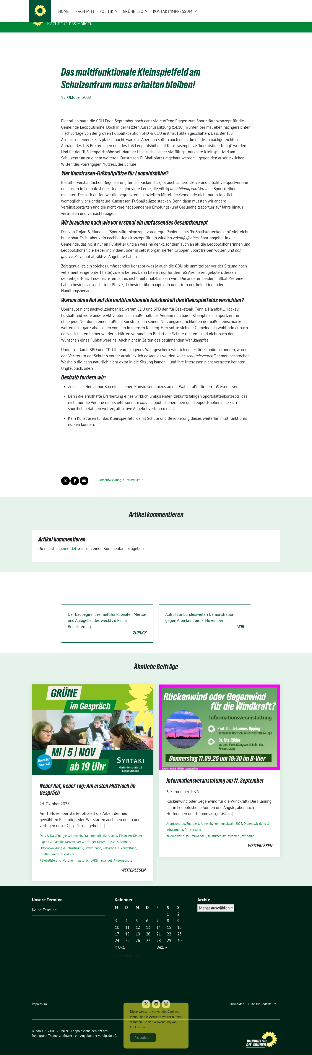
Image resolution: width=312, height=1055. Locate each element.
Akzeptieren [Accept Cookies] (143, 1038)
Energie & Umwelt (69, 829)
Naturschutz (123, 854)
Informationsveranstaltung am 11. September (215, 775)
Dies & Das (47, 829)
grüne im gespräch (77, 854)
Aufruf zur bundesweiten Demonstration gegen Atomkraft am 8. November (204, 614)
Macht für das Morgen (70, 23)
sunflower (65, 1029)
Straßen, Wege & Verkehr (57, 847)
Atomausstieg (175, 817)
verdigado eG (107, 1029)
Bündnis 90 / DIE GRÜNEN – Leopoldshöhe (93, 17)
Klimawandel (103, 854)
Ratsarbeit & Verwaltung (119, 841)
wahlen (234, 829)
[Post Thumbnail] (92, 722)
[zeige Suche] (272, 4)
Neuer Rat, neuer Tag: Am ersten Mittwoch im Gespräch (88, 783)
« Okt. (120, 940)
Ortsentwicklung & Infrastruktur (121, 473)
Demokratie (176, 829)
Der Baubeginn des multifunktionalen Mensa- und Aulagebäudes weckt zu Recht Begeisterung (107, 617)
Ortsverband (92, 841)
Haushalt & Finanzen (117, 829)
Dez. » (161, 940)
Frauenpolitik (92, 829)
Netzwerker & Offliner (80, 835)
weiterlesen (133, 863)
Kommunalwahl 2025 (227, 817)
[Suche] (266, 4)
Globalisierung (51, 854)
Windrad (248, 829)
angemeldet (65, 541)
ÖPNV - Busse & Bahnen (113, 835)
